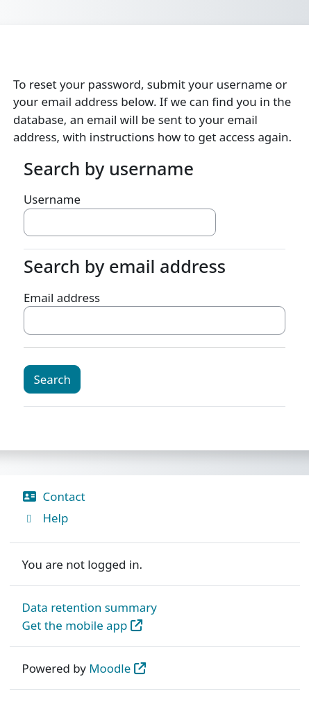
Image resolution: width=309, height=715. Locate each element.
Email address (62, 298)
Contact (53, 496)
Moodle (110, 668)
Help (45, 518)
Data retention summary (89, 607)
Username (52, 199)
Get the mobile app (75, 625)
